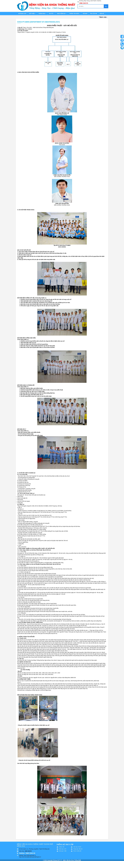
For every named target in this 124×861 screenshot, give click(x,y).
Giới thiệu (32, 13)
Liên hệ (101, 13)
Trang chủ (22, 13)
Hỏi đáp (85, 13)
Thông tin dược (74, 13)
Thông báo (42, 13)
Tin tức (51, 13)
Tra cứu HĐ (93, 13)
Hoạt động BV (62, 13)
